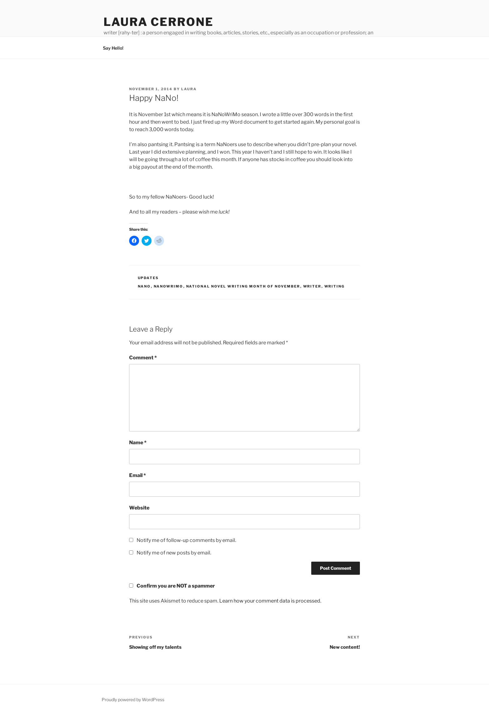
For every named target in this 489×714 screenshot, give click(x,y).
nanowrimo (168, 286)
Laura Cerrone (158, 22)
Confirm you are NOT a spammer (172, 586)
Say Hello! (113, 48)
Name (138, 443)
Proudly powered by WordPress (133, 699)
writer (312, 286)
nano (144, 286)
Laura (189, 89)
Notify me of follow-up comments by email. (186, 540)
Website (139, 508)
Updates (148, 278)
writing (334, 286)
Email (137, 475)
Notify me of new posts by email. (174, 553)
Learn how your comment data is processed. (270, 601)
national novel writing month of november (243, 286)
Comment (143, 358)
